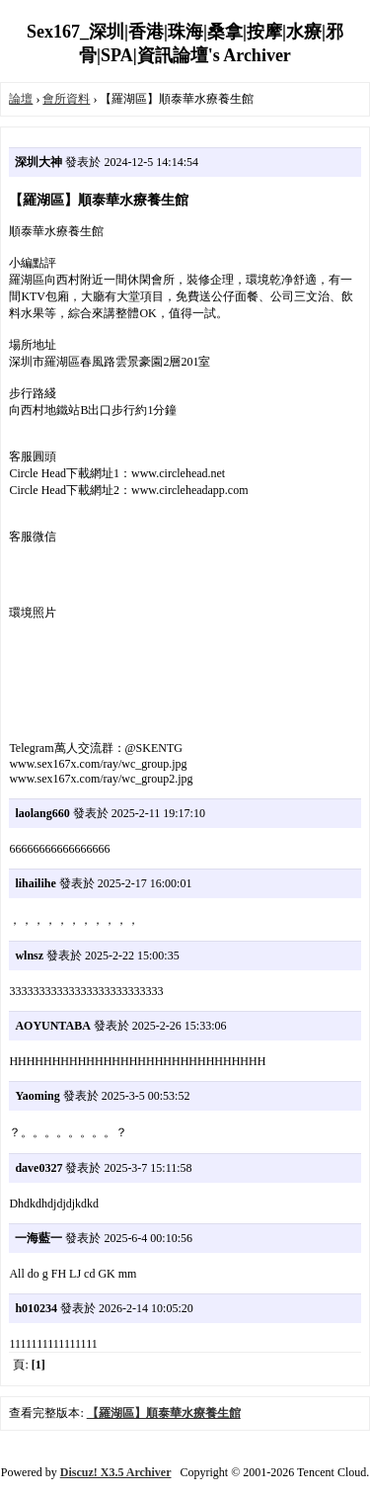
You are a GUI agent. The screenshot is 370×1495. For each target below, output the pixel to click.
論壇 (21, 99)
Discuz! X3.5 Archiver (116, 1472)
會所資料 (66, 99)
